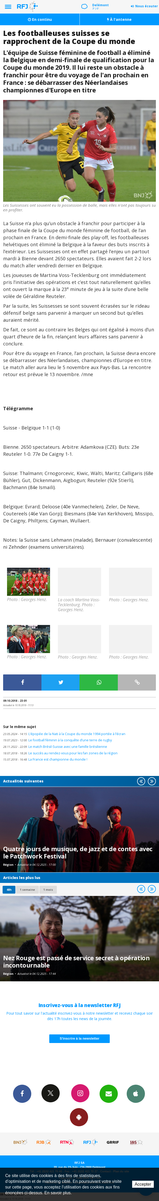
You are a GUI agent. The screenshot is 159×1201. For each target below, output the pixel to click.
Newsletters (109, 1093)
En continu (40, 19)
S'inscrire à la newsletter (79, 1038)
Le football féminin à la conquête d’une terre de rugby (57, 740)
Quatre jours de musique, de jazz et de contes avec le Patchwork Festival (77, 852)
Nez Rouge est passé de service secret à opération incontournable (76, 961)
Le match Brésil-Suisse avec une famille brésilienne (55, 746)
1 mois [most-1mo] (48, 890)
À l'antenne (119, 19)
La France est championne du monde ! (45, 759)
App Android (79, 1117)
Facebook (22, 1093)
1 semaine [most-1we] (27, 890)
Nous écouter (146, 6)
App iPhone (136, 1093)
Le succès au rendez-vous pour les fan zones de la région (60, 753)
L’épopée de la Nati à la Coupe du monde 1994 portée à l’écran (64, 734)
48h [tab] (9, 890)
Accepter (143, 1184)
